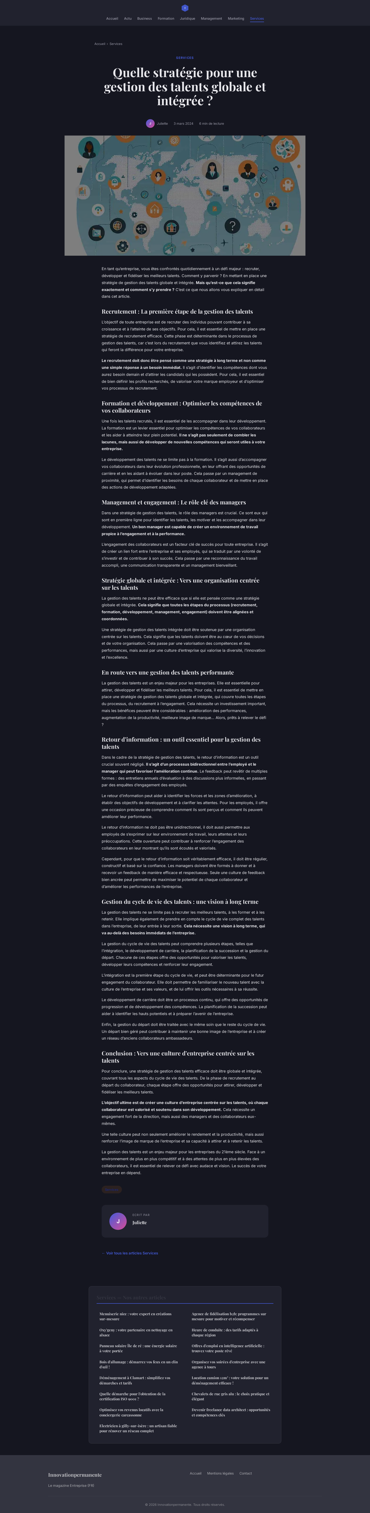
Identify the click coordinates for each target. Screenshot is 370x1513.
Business (144, 18)
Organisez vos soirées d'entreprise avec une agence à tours (228, 1364)
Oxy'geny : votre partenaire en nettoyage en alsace (135, 1332)
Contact (245, 1473)
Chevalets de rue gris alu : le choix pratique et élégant (230, 1396)
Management (211, 18)
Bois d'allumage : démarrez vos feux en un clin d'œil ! (138, 1364)
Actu (128, 18)
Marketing (236, 18)
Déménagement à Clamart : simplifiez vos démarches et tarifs (134, 1380)
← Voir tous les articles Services (130, 1253)
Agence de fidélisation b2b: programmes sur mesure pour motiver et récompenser (229, 1316)
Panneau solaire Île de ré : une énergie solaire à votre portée (138, 1348)
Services (257, 18)
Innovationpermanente (75, 1474)
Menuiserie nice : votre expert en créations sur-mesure (135, 1316)
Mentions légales (220, 1473)
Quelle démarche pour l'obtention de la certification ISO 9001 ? (132, 1396)
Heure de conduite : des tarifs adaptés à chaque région (225, 1332)
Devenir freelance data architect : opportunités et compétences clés (231, 1412)
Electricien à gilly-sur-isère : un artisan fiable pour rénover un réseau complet (138, 1428)
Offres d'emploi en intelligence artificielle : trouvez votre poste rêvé (228, 1348)
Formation (166, 18)
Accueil (112, 18)
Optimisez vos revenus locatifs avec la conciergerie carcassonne (131, 1412)
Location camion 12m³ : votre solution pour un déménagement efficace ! (230, 1380)
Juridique (187, 18)
